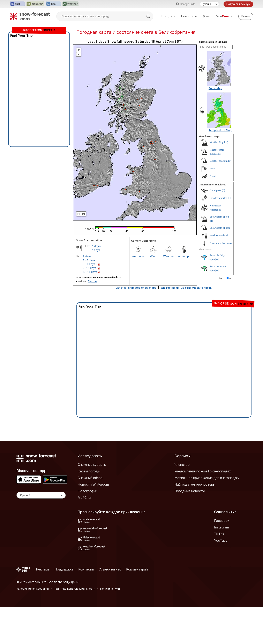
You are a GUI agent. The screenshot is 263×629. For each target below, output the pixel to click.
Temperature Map (220, 130)
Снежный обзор (90, 478)
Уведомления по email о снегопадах (202, 471)
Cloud (213, 176)
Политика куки (110, 588)
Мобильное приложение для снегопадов (206, 478)
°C (221, 278)
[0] (223, 190)
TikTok (219, 534)
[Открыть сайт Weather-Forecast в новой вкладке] (70, 4)
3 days (96, 246)
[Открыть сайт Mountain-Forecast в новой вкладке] (35, 4)
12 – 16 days (90, 271)
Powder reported (218, 197)
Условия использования (32, 588)
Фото (206, 16)
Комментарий (137, 569)
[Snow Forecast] (30, 16)
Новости (189, 16)
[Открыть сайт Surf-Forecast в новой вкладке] (17, 4)
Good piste (215, 190)
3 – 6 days (89, 260)
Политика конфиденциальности (74, 588)
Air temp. (183, 256)
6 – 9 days (89, 264)
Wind (153, 256)
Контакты (86, 569)
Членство (182, 465)
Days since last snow (221, 243)
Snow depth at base (220, 227)
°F (230, 278)
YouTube (220, 540)
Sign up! (92, 281)
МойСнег (85, 497)
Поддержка (63, 569)
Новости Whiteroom (93, 484)
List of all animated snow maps (135, 287)
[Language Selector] (41, 495)
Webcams (138, 256)
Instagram (221, 527)
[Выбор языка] (209, 4)
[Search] (148, 16)
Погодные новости (189, 491)
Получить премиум (238, 4)
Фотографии (87, 491)
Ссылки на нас (110, 569)
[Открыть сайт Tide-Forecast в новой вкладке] (53, 4)
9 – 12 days (89, 267)
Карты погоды (89, 471)
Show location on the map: (213, 41)
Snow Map (215, 88)
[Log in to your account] (245, 16)
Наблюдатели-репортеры (194, 484)
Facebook (221, 521)
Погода (168, 16)
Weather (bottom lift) (221, 160)
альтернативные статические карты (186, 287)
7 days (95, 250)
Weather (168, 256)
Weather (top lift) (219, 142)
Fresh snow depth (219, 235)
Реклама (43, 569)
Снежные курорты (92, 465)
